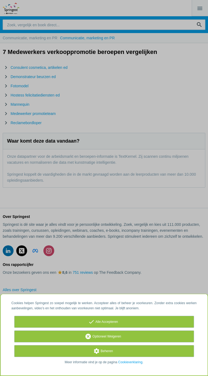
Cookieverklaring (130, 362)
